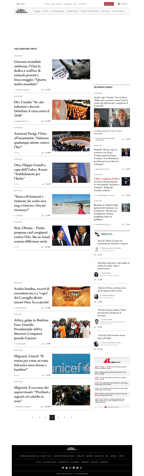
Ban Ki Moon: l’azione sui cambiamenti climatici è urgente (112, 242)
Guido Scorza (106, 319)
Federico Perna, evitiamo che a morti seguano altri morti (111, 289)
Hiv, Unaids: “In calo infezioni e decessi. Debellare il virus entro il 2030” (31, 109)
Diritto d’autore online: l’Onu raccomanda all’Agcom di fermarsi (111, 312)
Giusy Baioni (20, 344)
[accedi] (122, 4)
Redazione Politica (102, 224)
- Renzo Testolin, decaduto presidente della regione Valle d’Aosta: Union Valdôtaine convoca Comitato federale (109, 400)
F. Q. (16, 153)
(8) (100, 327)
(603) (47, 407)
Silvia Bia (18, 216)
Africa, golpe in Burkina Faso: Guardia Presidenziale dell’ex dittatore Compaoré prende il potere (31, 329)
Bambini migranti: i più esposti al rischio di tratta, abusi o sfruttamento (113, 265)
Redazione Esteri (101, 169)
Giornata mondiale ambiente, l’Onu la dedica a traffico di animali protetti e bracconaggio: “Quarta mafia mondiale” (30, 72)
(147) (47, 247)
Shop (75, 4)
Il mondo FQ (82, 4)
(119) (47, 308)
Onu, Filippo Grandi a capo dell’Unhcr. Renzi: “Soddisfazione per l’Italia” (31, 172)
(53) (48, 90)
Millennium (59, 4)
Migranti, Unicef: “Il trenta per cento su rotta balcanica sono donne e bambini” (31, 363)
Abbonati (109, 4)
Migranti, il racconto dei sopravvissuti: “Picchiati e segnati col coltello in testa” (32, 394)
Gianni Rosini (20, 308)
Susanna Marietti (107, 295)
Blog (53, 4)
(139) (47, 121)
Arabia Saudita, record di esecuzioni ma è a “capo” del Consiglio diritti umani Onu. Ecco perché (31, 295)
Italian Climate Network (110, 248)
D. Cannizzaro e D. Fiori (104, 195)
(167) (47, 216)
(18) (100, 280)
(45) (48, 344)
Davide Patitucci (21, 121)
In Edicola (47, 4)
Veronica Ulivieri (22, 90)
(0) (48, 184)
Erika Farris (105, 273)
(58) (48, 153)
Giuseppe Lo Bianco (22, 407)
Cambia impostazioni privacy (64, 456)
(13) (48, 375)
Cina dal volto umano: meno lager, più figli (111, 336)
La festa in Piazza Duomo (105, 181)
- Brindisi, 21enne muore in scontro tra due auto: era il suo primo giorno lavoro (111, 394)
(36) (100, 349)
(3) (128, 224)
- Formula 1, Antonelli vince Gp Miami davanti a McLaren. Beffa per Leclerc (111, 367)
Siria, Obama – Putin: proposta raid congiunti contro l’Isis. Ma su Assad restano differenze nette (32, 234)
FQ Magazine (68, 4)
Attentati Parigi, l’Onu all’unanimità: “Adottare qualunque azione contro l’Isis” (31, 140)
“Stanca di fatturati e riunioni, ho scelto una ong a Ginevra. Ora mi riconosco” (30, 203)
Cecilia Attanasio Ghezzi (110, 343)
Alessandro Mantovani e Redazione (104, 139)
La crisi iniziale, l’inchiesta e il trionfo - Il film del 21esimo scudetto (107, 187)
